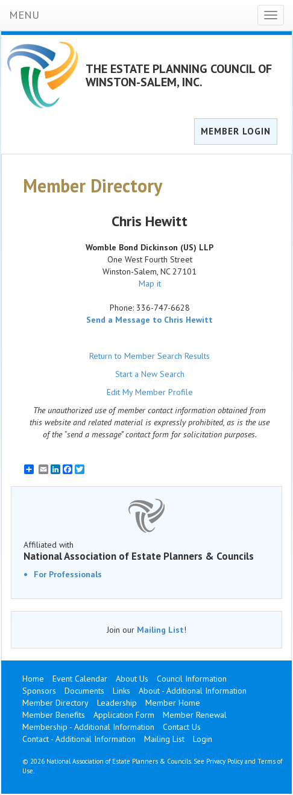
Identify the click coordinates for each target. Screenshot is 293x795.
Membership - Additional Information (88, 726)
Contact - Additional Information (79, 738)
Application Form (123, 714)
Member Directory (55, 702)
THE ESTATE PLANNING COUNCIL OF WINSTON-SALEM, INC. (179, 75)
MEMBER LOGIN (236, 131)
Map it (150, 283)
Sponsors (39, 690)
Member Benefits (53, 714)
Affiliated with (146, 550)
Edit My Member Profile (150, 392)
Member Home (172, 702)
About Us (132, 678)
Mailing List (160, 629)
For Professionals (68, 574)
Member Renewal (195, 714)
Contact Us (182, 726)
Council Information (192, 678)
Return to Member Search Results (149, 355)
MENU (24, 15)
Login (202, 738)
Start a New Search (149, 374)
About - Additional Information (193, 690)
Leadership (117, 702)
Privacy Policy (224, 761)
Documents (84, 690)
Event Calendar (79, 678)
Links (121, 690)
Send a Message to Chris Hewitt (149, 319)
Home (33, 678)
